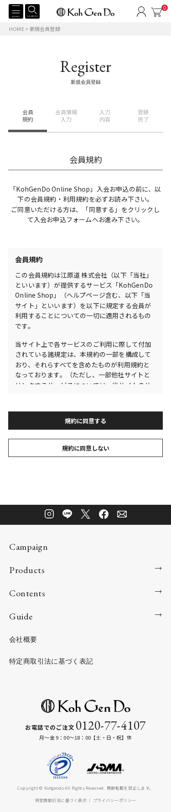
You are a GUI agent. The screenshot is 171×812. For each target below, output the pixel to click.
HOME (16, 28)
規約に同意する (85, 420)
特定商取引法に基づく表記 (51, 661)
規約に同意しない (85, 448)
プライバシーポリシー (114, 800)
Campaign (28, 547)
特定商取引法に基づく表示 (61, 800)
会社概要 (23, 639)
